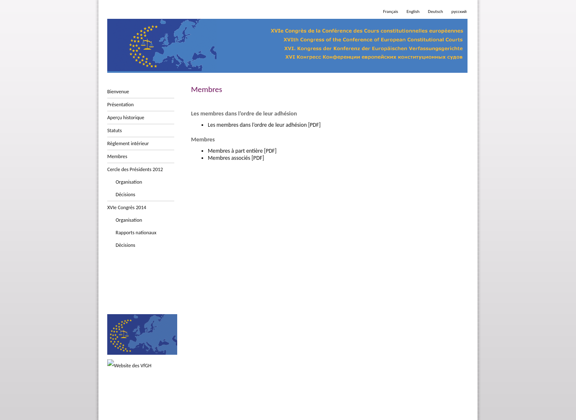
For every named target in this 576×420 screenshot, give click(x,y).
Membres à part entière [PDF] (242, 150)
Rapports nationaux (136, 232)
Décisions (125, 194)
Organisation (129, 182)
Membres (117, 156)
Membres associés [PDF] (236, 157)
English (412, 11)
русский (459, 11)
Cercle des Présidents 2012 (135, 169)
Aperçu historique (125, 117)
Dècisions (125, 245)
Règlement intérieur (128, 143)
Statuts (114, 130)
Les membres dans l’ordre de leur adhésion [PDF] (264, 124)
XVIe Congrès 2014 (126, 207)
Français (390, 11)
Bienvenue (118, 91)
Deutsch (435, 11)
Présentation (120, 104)
